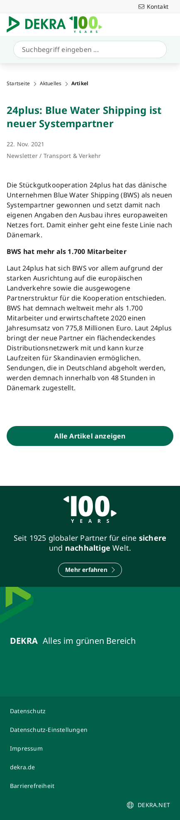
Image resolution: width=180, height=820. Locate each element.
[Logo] (58, 24)
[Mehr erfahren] (90, 570)
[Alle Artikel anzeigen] (90, 436)
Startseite (18, 83)
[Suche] (88, 49)
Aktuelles (51, 83)
